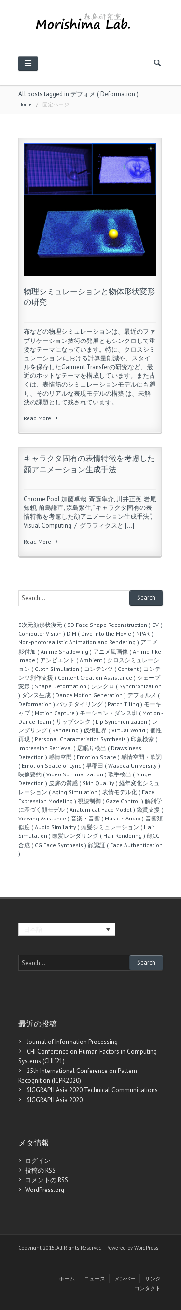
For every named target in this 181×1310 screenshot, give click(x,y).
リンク (153, 1278)
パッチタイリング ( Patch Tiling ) (99, 704)
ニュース (94, 1278)
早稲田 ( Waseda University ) (123, 765)
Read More (41, 418)
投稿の (40, 1170)
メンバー (125, 1278)
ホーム (67, 1278)
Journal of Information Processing (72, 1042)
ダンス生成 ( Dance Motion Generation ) (74, 695)
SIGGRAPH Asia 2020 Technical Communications (92, 1090)
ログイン (37, 1161)
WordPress (146, 1247)
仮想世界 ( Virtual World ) (116, 730)
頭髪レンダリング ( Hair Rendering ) (98, 835)
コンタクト (147, 1288)
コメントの (46, 1180)
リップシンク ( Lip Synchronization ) (103, 721)
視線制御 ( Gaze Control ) (110, 800)
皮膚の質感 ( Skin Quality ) (83, 783)
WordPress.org (44, 1190)
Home (25, 104)
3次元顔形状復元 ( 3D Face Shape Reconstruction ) (84, 624)
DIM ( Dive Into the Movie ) (101, 633)
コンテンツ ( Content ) (113, 668)
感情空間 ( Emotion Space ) (84, 756)
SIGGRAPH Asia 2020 (55, 1100)
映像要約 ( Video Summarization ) (62, 774)
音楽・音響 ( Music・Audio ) (107, 818)
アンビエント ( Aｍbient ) (73, 660)
